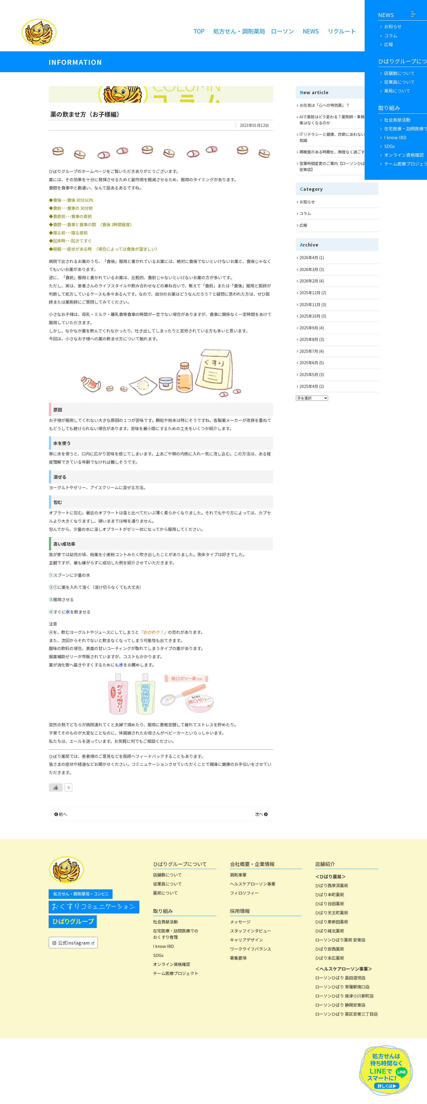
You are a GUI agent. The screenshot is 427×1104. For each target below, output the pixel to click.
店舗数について (167, 941)
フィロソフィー (244, 959)
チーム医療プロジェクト (175, 1039)
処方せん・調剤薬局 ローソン (253, 31)
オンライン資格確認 (171, 1030)
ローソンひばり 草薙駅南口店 (342, 1053)
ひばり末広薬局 (329, 1024)
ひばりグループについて (180, 929)
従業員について (167, 950)
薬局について (165, 959)
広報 (303, 225)
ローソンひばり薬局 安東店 (340, 1006)
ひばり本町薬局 (329, 960)
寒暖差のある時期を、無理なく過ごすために (338, 152)
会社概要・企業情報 (252, 929)
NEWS (311, 31)
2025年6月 (309, 362)
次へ (261, 880)
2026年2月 (309, 281)
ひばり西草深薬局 (331, 951)
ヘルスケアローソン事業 (252, 950)
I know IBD (163, 1012)
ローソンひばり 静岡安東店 (340, 1071)
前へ (60, 880)
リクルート (342, 31)
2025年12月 (310, 292)
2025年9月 (309, 327)
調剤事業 (238, 941)
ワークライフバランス (250, 1015)
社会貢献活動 (165, 988)
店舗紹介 (325, 929)
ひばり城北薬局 (329, 997)
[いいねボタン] (56, 853)
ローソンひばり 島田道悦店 (340, 1044)
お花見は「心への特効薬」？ (325, 105)
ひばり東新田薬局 (331, 988)
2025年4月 (309, 386)
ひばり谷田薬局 (329, 970)
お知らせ (307, 201)
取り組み (163, 976)
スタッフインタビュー (250, 997)
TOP (198, 31)
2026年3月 (309, 269)
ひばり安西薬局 (329, 1015)
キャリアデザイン (246, 1006)
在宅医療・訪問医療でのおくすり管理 (175, 1000)
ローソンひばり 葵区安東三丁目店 (346, 1080)
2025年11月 (310, 304)
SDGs (158, 1021)
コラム (305, 213)
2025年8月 (309, 339)
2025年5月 (309, 374)
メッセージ (240, 988)
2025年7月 (309, 351)
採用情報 (240, 976)
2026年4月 (309, 257)
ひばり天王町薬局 (331, 979)
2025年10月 (310, 316)
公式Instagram (73, 1008)
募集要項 (238, 1024)
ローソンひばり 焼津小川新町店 (344, 1062)
